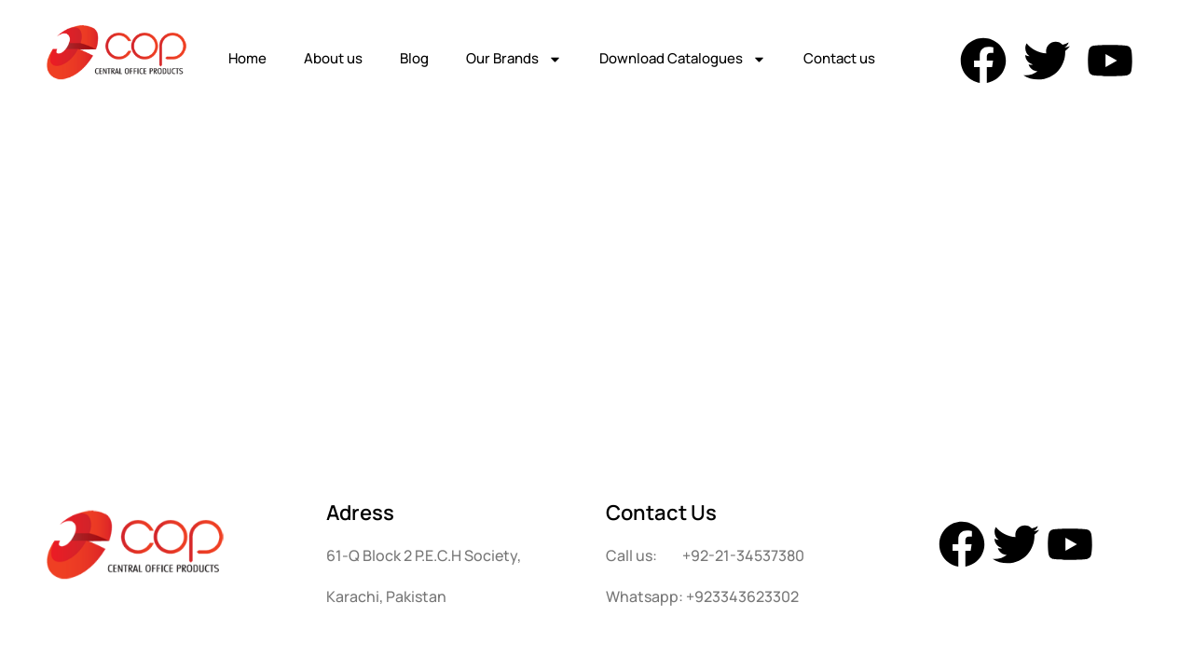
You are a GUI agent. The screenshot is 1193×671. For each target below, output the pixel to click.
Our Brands (514, 59)
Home (247, 58)
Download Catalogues (682, 59)
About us (333, 58)
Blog (414, 58)
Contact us (839, 58)
